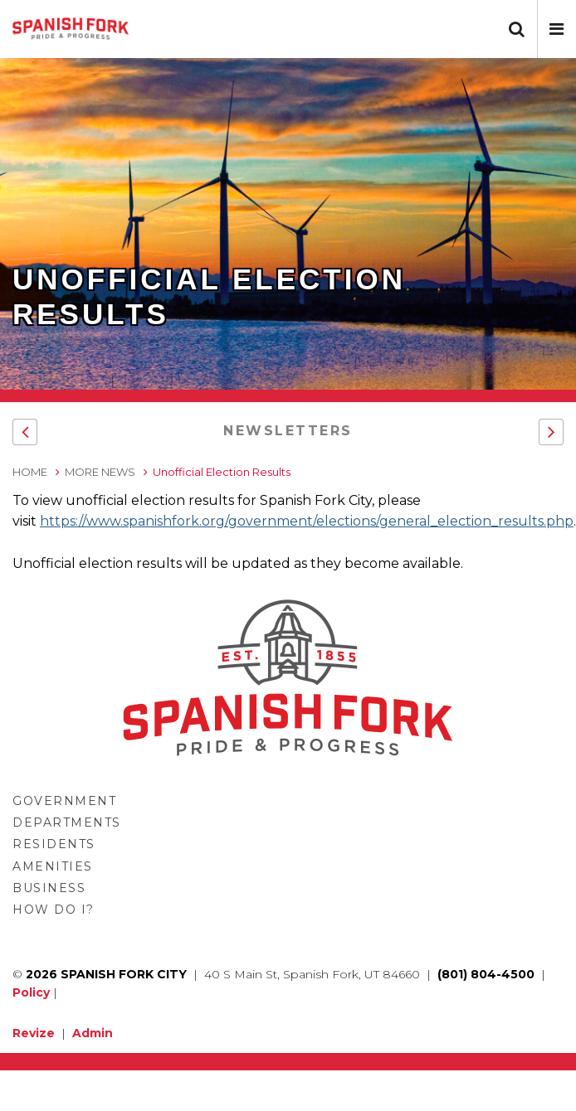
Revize (33, 1033)
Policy (31, 992)
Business (48, 888)
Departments (66, 822)
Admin (92, 1033)
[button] (556, 29)
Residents (53, 844)
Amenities (52, 866)
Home (29, 471)
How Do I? (53, 909)
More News (100, 471)
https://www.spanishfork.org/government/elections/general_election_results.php (307, 521)
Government (64, 800)
